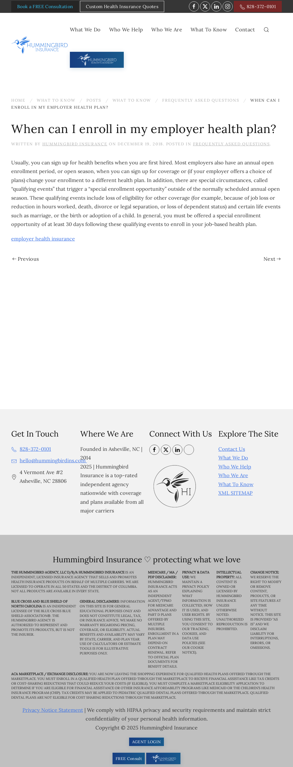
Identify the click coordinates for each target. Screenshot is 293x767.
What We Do (233, 457)
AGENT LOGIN (146, 741)
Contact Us (231, 449)
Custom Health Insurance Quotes (122, 6)
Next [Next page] (272, 259)
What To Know (235, 484)
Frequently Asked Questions (231, 143)
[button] (266, 29)
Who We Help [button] (126, 29)
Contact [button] (245, 29)
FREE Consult (129, 758)
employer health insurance (43, 239)
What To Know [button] (209, 29)
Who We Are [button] (166, 29)
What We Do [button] (85, 29)
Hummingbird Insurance (74, 143)
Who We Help (234, 466)
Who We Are (233, 475)
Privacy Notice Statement (52, 710)
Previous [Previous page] (25, 259)
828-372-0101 (258, 7)
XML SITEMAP (235, 493)
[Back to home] (40, 45)
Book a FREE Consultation (45, 6)
